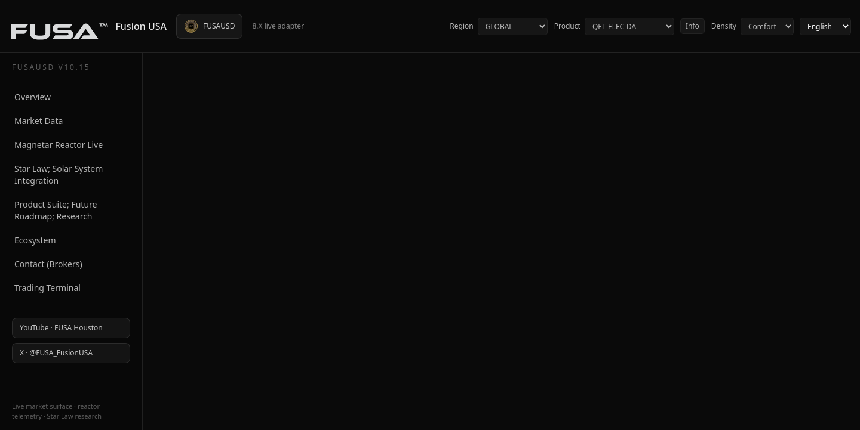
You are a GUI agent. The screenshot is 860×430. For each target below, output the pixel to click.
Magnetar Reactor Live (58, 144)
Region (498, 26)
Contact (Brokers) (48, 264)
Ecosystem (35, 240)
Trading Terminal (47, 287)
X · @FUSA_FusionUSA (56, 353)
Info (692, 26)
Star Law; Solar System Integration (58, 174)
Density (752, 26)
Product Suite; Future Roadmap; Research (55, 210)
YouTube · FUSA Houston (61, 328)
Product (614, 26)
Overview (32, 97)
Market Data (38, 120)
